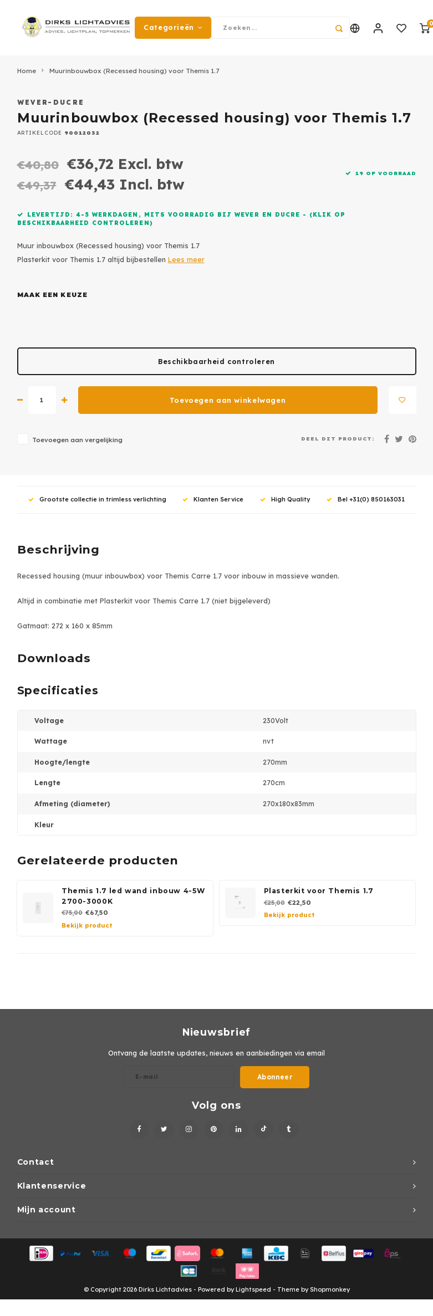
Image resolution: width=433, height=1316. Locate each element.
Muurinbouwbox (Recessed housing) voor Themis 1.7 (134, 70)
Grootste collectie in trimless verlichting (97, 499)
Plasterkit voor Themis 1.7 (319, 891)
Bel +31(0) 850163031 (366, 499)
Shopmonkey (330, 1289)
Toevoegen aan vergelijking (77, 440)
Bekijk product (87, 925)
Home (26, 70)
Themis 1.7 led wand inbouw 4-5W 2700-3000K (133, 896)
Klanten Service (212, 499)
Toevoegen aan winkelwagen (228, 400)
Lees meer (186, 259)
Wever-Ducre (51, 102)
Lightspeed (253, 1289)
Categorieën (173, 27)
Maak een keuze (52, 295)
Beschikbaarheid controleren (216, 361)
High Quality (285, 499)
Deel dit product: (338, 438)
